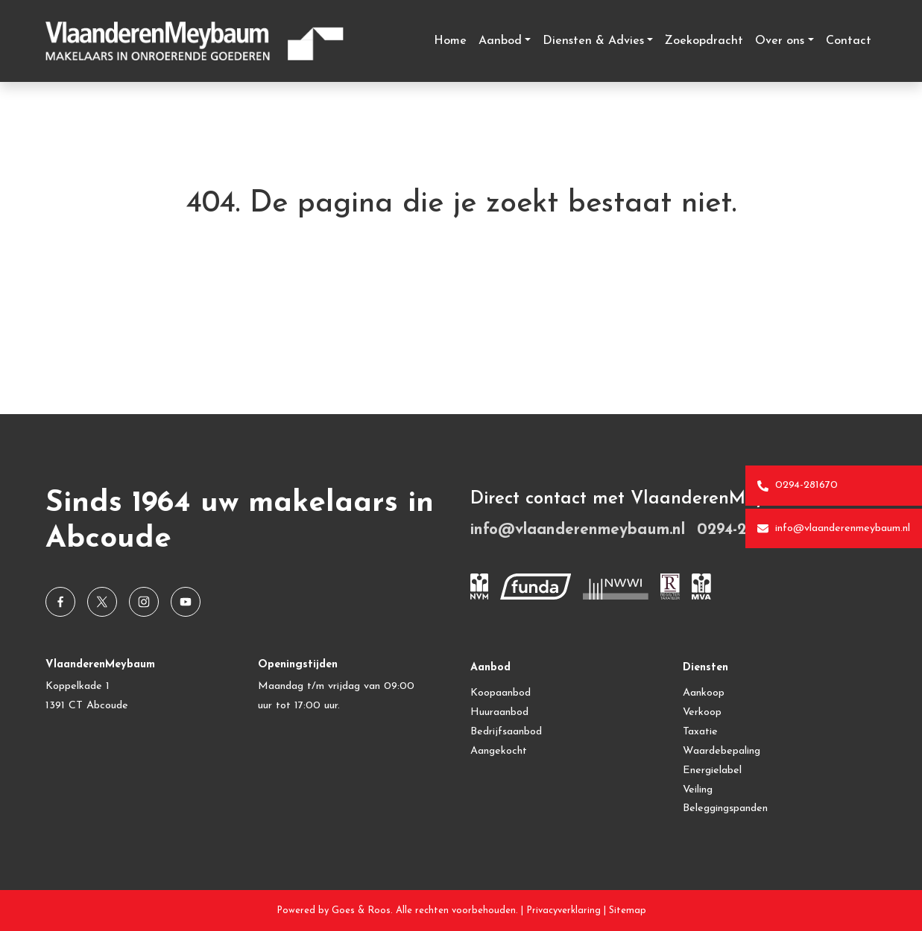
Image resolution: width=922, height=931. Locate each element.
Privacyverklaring (563, 910)
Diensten (705, 667)
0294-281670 (797, 486)
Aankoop (703, 693)
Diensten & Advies (593, 41)
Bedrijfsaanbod (506, 731)
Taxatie (700, 731)
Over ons (779, 41)
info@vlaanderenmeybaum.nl (833, 529)
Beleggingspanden (725, 808)
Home (450, 41)
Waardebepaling (721, 751)
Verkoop (702, 712)
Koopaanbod (500, 693)
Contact (848, 41)
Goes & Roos (361, 910)
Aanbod (500, 41)
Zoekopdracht (704, 41)
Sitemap (627, 910)
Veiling (698, 789)
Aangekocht (498, 751)
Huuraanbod (499, 712)
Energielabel (712, 770)
